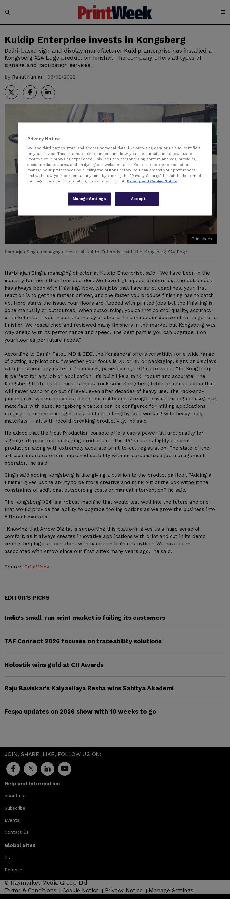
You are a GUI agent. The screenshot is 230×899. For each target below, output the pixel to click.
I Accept (137, 198)
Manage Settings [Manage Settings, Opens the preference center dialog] (89, 198)
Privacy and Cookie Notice (152, 181)
